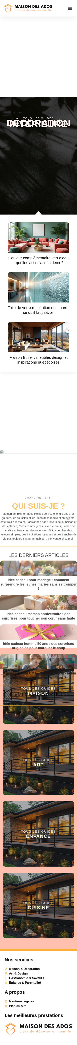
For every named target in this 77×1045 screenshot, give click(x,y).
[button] (70, 8)
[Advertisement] (38, 56)
